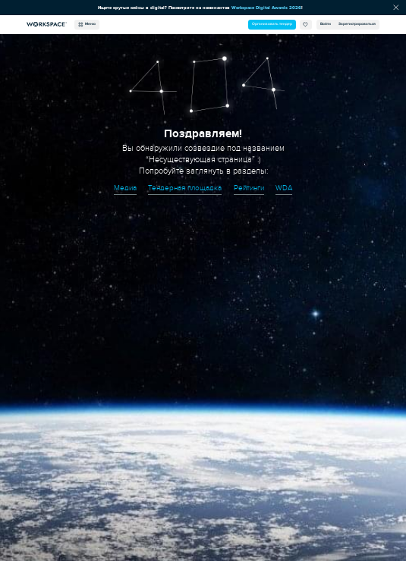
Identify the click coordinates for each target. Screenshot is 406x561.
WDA (283, 188)
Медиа (125, 188)
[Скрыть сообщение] (395, 7)
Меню (87, 24)
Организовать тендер (272, 24)
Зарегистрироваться (357, 24)
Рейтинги (249, 188)
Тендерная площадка (185, 188)
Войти (325, 24)
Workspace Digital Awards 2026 (266, 8)
